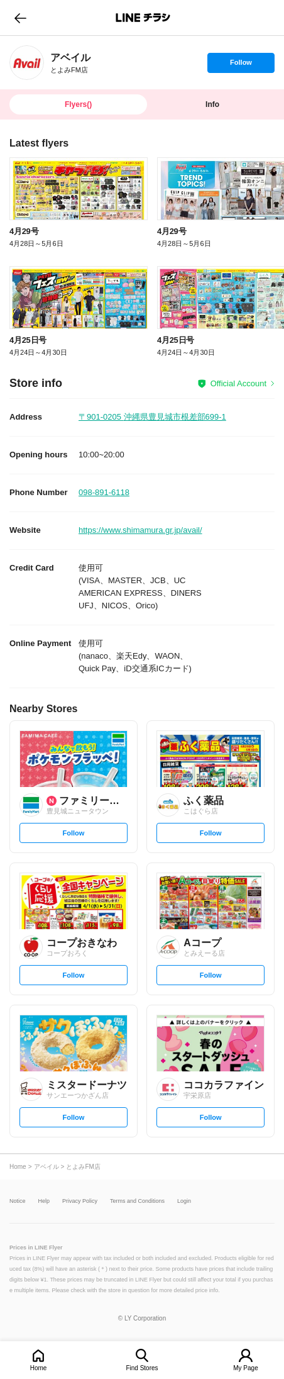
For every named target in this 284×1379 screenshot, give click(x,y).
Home (38, 1368)
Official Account (238, 383)
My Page (245, 1368)
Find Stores (142, 1368)
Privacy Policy (79, 1201)
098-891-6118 (104, 492)
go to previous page (20, 17)
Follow (240, 65)
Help (44, 1201)
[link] (26, 62)
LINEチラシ (143, 17)
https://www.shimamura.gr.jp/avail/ (140, 530)
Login (184, 1201)
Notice (17, 1201)
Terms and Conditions (137, 1201)
